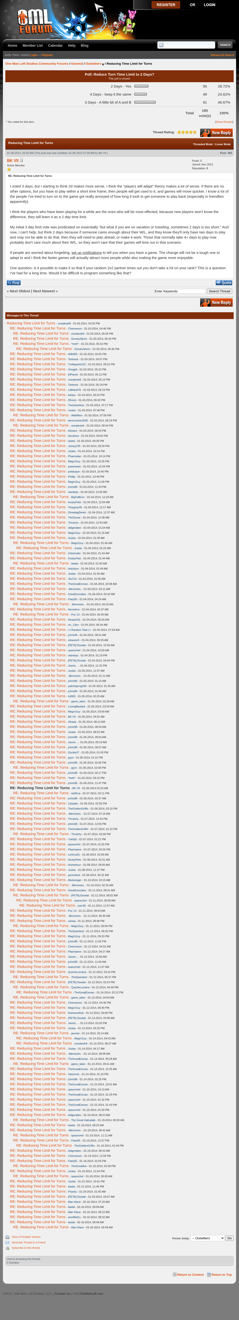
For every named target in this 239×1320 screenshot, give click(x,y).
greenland (74, 875)
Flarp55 (72, 599)
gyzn (71, 757)
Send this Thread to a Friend (28, 1242)
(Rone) (72, 400)
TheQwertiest (76, 405)
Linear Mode (223, 144)
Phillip (71, 476)
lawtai (71, 440)
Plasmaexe (74, 849)
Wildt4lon (76, 415)
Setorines (73, 1074)
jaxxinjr (75, 1033)
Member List (33, 45)
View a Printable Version (26, 1236)
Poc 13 (75, 614)
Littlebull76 (74, 389)
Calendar (55, 45)
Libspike (73, 803)
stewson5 (73, 640)
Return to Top (222, 1274)
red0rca (75, 793)
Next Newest (44, 291)
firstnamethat (76, 1012)
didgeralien (74, 527)
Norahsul (73, 435)
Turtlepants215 (77, 364)
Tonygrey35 (75, 507)
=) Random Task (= (79, 629)
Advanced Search (222, 55)
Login (33, 55)
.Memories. (74, 589)
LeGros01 (74, 854)
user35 (81, 905)
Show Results (224, 121)
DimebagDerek (77, 512)
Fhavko (72, 1191)
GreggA (72, 369)
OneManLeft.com (91, 1293)
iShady (72, 721)
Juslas (72, 410)
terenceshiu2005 (78, 420)
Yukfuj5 (72, 839)
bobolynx (73, 568)
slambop (73, 492)
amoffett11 (74, 1217)
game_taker (78, 701)
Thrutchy (73, 522)
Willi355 (72, 354)
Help (72, 45)
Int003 (72, 696)
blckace (72, 430)
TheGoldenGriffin (78, 808)
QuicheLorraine (77, 972)
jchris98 (72, 486)
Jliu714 (72, 578)
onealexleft (64, 323)
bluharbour (74, 864)
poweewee (74, 466)
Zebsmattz (74, 553)
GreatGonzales (77, 594)
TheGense (74, 517)
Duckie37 (73, 752)
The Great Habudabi (83, 1120)
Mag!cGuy (74, 461)
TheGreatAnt (78, 1166)
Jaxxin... (73, 665)
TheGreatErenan (78, 583)
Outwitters (93, 63)
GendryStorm (79, 338)
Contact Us (62, 1293)
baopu (72, 394)
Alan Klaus (74, 1201)
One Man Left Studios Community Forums (36, 63)
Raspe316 (74, 619)
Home (12, 45)
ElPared (72, 374)
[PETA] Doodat (77, 645)
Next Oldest (20, 291)
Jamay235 (74, 446)
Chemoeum (75, 328)
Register (47, 55)
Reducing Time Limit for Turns (31, 323)
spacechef (74, 650)
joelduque (74, 471)
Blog (84, 45)
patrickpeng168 (77, 686)
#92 (230, 153)
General (77, 63)
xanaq (71, 920)
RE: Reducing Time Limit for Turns (37, 328)
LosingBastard (76, 706)
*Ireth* (75, 343)
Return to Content (190, 1274)
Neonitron (74, 609)
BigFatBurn (78, 497)
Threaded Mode (203, 144)
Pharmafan (74, 456)
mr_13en (73, 624)
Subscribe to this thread (26, 1247)
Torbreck (73, 359)
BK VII (102, 153)
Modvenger (74, 880)
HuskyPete (74, 502)
